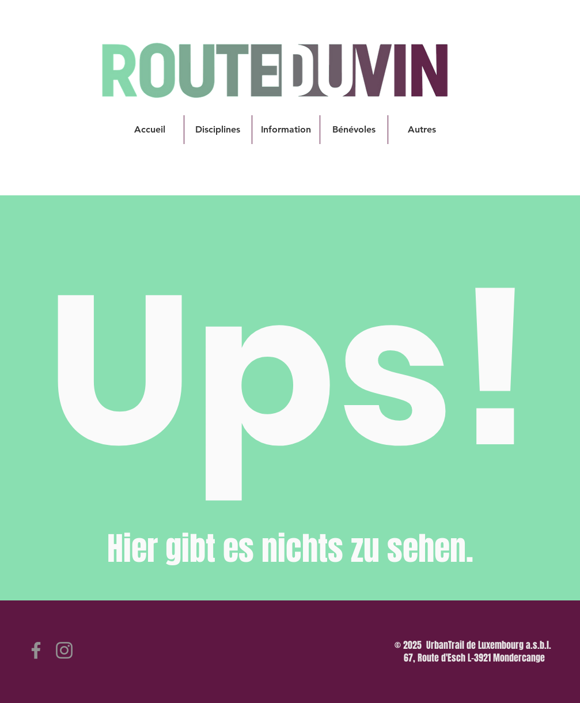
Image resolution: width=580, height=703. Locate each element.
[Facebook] (36, 650)
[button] (218, 129)
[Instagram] (64, 650)
